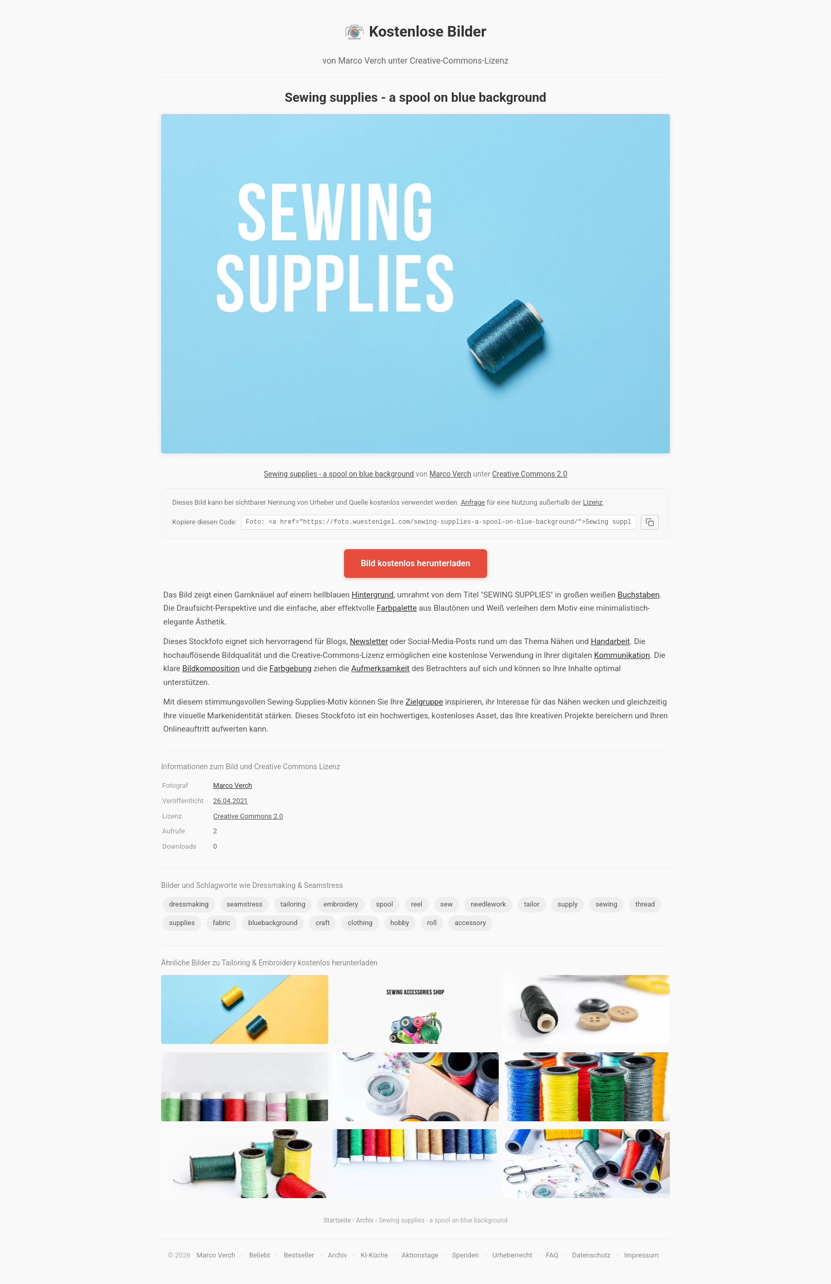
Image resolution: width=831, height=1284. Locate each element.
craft (322, 924)
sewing (606, 906)
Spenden (465, 1257)
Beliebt (259, 1257)
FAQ (552, 1257)
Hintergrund (373, 596)
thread (645, 906)
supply (568, 906)
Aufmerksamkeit (380, 670)
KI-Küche (374, 1257)
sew (446, 906)
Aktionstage (420, 1257)
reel (416, 906)
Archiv (365, 1222)
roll (432, 924)
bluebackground (273, 924)
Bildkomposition (211, 670)
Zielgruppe (424, 703)
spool (384, 906)
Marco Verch (450, 474)
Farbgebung (290, 670)
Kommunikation (622, 657)
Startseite (337, 1222)
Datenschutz (591, 1257)
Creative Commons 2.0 (529, 474)
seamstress (245, 906)
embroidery (340, 906)
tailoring (292, 906)
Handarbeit (610, 643)
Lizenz (593, 502)
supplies (182, 924)
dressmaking (189, 906)
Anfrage (473, 502)
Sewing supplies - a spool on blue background (339, 474)
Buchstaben (638, 596)
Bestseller (299, 1257)
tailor (532, 906)
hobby (400, 924)
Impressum (641, 1257)
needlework (488, 906)
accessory (470, 924)
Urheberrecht (512, 1257)
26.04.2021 (230, 802)
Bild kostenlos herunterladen (416, 565)
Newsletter (369, 643)
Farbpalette (397, 609)
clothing (360, 924)
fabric (221, 924)
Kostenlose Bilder (415, 31)
